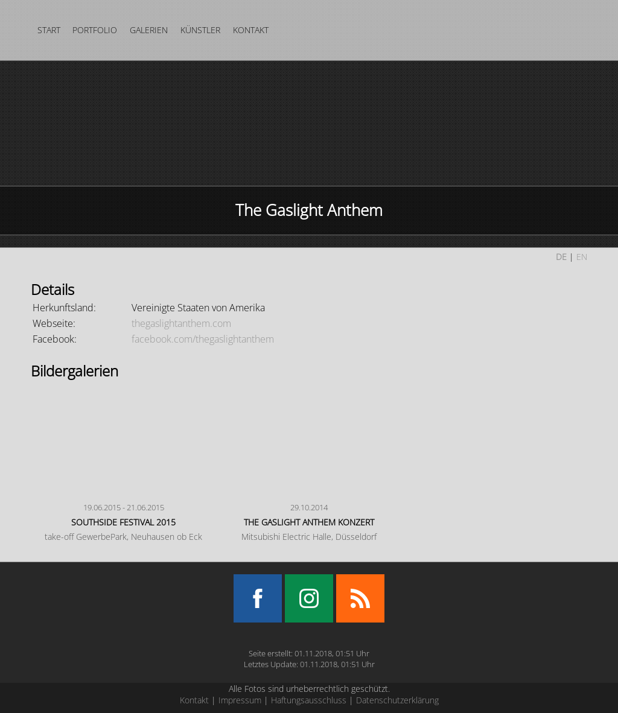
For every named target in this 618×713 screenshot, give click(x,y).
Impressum (239, 700)
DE (561, 256)
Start (48, 30)
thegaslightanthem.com (181, 323)
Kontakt (251, 30)
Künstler (200, 30)
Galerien (149, 30)
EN (581, 256)
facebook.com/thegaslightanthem (203, 339)
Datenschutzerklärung (397, 700)
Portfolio (94, 30)
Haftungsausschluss (308, 700)
